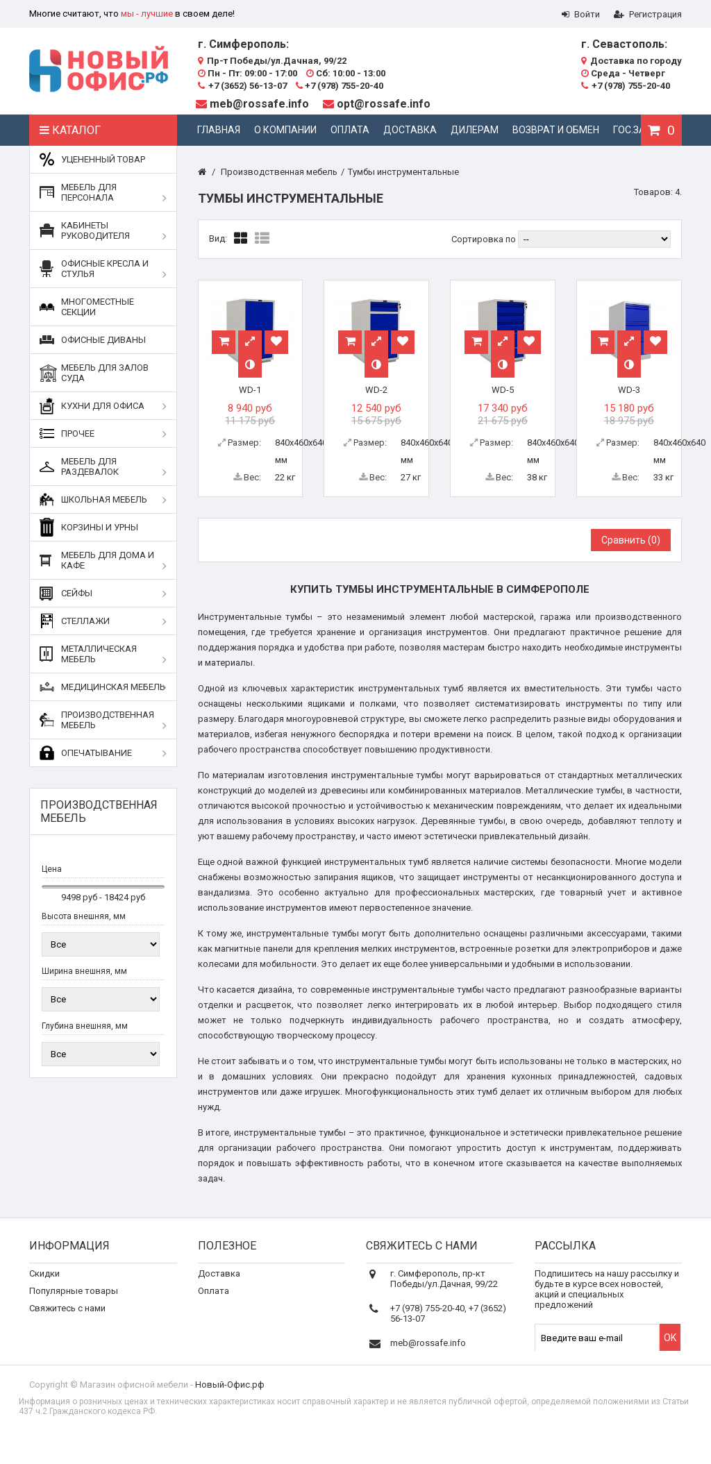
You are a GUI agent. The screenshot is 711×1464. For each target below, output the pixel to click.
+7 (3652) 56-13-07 (242, 86)
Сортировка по (483, 239)
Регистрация (648, 14)
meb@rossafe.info (259, 103)
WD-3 (629, 390)
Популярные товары (73, 1300)
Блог (208, 1334)
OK (670, 1346)
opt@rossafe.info (383, 103)
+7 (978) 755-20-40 (339, 86)
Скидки (44, 1282)
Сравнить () (630, 540)
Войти (581, 14)
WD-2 (376, 390)
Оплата (350, 129)
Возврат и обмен (555, 129)
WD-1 (250, 390)
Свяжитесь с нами (67, 1317)
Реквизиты (221, 1317)
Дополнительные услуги (249, 1352)
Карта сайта (55, 1352)
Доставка (410, 129)
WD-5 (503, 390)
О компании (285, 129)
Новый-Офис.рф (230, 1408)
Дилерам (475, 129)
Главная (218, 129)
